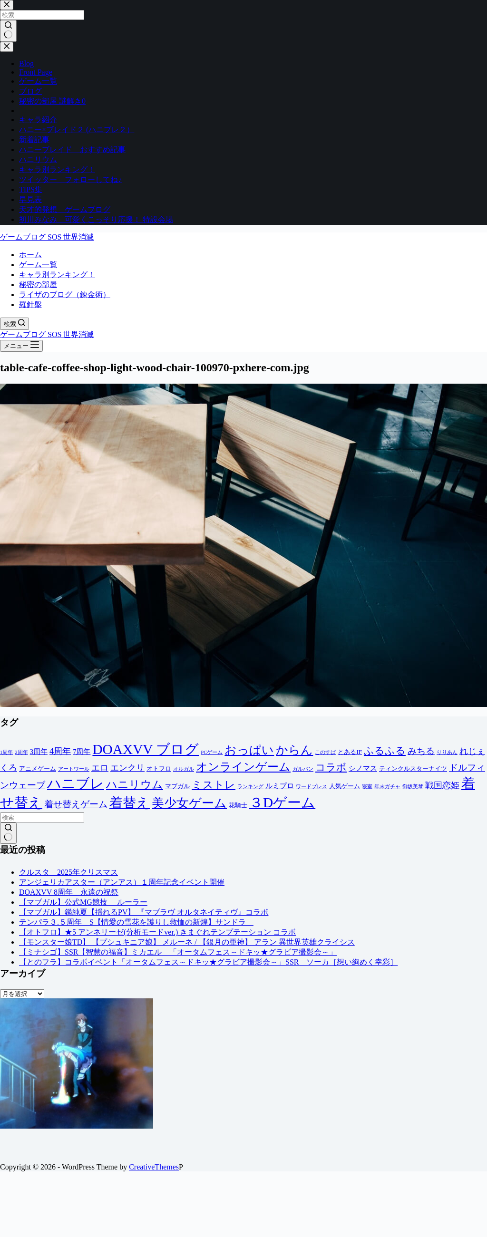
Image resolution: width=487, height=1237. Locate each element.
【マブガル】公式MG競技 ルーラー (83, 902)
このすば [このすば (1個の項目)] (325, 752)
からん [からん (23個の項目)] (294, 750)
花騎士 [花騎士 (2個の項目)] (238, 805)
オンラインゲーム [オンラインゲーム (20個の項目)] (243, 767)
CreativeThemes (154, 1167)
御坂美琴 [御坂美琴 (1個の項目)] (412, 786)
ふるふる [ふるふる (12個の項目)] (385, 750)
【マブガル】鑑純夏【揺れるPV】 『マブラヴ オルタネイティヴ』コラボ (143, 912)
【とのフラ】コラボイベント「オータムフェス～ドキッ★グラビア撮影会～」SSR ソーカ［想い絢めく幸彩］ (208, 962)
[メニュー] (21, 346)
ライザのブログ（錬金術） (64, 294)
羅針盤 (30, 304)
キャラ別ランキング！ (57, 275)
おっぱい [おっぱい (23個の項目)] (249, 750)
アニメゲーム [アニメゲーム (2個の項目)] (37, 768)
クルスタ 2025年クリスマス (68, 872)
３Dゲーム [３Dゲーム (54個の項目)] (282, 802)
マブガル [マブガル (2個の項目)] (177, 786)
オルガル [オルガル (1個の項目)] (183, 769)
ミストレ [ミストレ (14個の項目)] (213, 785)
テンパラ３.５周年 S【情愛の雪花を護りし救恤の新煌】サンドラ (136, 922)
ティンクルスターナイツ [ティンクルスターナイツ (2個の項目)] (413, 768)
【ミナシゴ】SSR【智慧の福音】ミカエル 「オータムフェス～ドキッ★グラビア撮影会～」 (178, 952)
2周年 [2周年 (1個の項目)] (21, 752)
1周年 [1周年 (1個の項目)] (6, 752)
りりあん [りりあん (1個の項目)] (447, 752)
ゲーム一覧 (38, 265)
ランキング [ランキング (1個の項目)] (250, 786)
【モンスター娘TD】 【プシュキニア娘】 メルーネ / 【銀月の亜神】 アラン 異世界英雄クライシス (187, 942)
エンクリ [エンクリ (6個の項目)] (127, 768)
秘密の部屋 (38, 284)
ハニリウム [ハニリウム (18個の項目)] (134, 784)
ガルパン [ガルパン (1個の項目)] (302, 769)
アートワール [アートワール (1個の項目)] (73, 769)
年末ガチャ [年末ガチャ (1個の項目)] (387, 786)
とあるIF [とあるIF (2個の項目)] (350, 751)
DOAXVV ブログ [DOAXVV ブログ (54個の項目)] (145, 749)
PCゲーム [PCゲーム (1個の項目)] (212, 752)
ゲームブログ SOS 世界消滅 (47, 237)
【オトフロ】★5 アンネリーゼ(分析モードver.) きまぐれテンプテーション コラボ (157, 932)
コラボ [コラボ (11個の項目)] (331, 767)
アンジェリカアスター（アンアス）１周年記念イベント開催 (121, 882)
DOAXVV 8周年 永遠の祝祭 (68, 892)
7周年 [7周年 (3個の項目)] (81, 751)
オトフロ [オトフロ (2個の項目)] (158, 768)
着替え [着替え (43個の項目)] (129, 802)
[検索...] (42, 817)
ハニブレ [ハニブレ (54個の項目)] (75, 783)
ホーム (30, 255)
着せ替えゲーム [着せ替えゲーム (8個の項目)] (75, 804)
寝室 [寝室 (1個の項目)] (367, 786)
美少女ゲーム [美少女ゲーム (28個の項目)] (189, 803)
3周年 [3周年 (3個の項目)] (39, 751)
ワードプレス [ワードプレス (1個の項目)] (311, 786)
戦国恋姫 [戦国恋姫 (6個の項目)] (442, 785)
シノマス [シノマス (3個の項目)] (363, 768)
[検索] (14, 324)
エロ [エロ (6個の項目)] (99, 768)
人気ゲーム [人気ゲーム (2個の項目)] (344, 786)
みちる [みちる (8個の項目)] (421, 751)
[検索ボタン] (8, 833)
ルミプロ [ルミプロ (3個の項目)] (279, 786)
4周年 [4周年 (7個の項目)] (60, 751)
